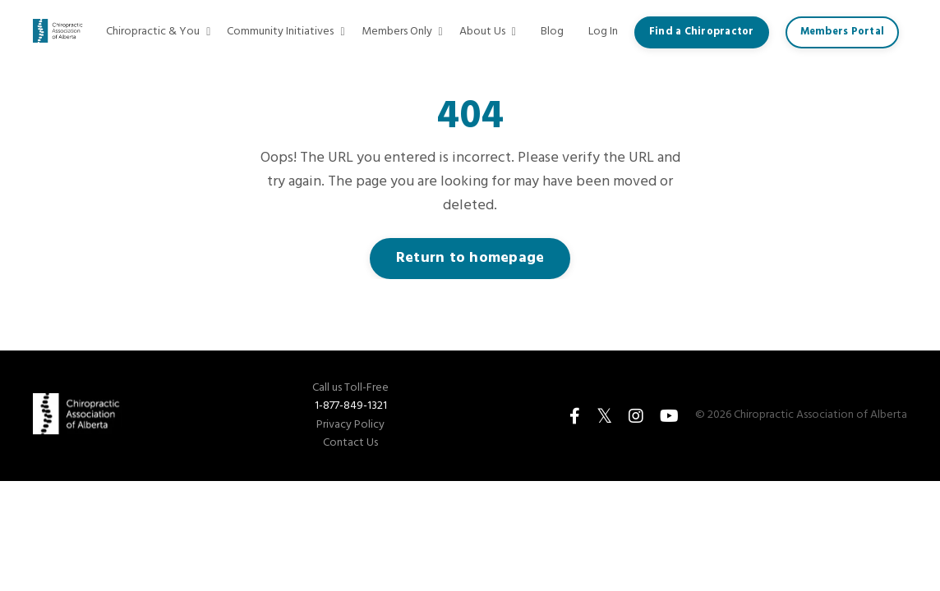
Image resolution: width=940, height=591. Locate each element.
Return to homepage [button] (470, 258)
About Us (487, 32)
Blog (552, 32)
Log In (603, 31)
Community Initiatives (285, 32)
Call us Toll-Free (350, 388)
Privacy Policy (350, 425)
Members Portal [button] (842, 32)
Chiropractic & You (158, 32)
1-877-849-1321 (351, 405)
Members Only (402, 32)
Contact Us (350, 443)
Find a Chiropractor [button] (701, 32)
